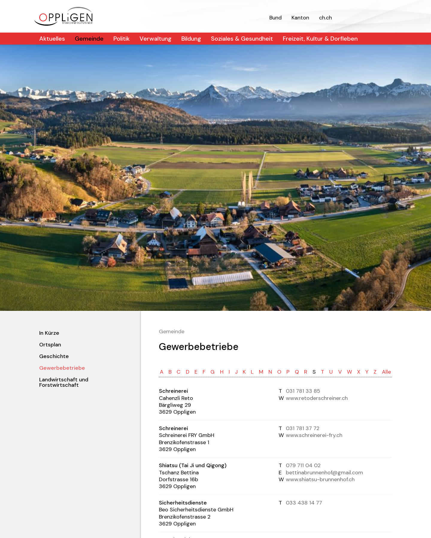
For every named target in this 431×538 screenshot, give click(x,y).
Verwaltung (155, 38)
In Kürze (49, 333)
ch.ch (325, 17)
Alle (386, 371)
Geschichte (54, 356)
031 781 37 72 (302, 428)
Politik (121, 38)
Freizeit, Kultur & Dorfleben (320, 38)
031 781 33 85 (303, 391)
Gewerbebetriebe (62, 368)
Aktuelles (52, 38)
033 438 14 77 (304, 502)
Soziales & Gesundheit (242, 38)
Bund (275, 17)
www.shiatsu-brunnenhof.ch (320, 479)
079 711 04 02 (303, 465)
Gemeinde (89, 38)
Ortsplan (50, 344)
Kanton (300, 17)
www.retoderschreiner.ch (317, 398)
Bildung (191, 38)
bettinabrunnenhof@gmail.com (324, 472)
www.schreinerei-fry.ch (314, 435)
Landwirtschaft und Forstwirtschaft (63, 382)
